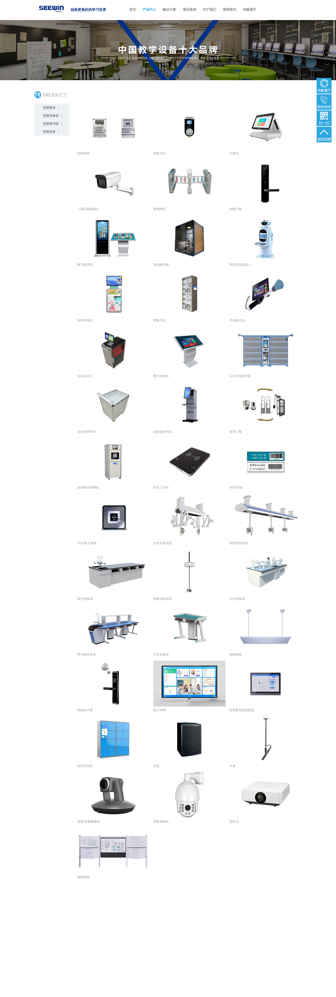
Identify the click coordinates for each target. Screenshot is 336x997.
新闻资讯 (229, 9)
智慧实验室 (52, 115)
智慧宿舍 (51, 131)
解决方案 (169, 9)
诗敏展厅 (249, 9)
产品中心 (149, 9)
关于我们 (209, 9)
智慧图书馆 (52, 123)
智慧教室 (51, 107)
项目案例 (189, 9)
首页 (132, 9)
